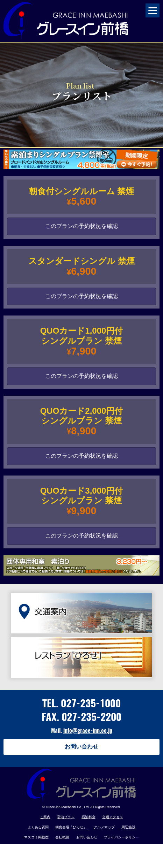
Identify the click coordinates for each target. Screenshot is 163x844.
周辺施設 (128, 827)
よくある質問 (38, 827)
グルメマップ (104, 827)
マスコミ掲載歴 (36, 837)
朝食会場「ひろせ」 (71, 827)
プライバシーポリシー (121, 837)
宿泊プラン (66, 817)
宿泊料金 (88, 817)
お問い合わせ (81, 747)
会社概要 (62, 837)
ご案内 (45, 817)
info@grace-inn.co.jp (87, 730)
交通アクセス (112, 817)
